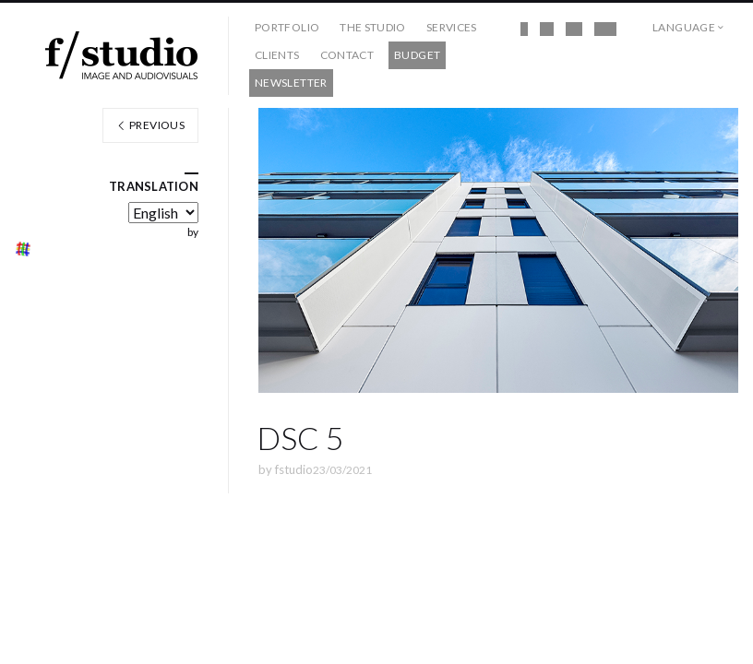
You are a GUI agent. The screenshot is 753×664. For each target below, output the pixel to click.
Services (451, 27)
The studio (373, 27)
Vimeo (574, 29)
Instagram (547, 29)
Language (683, 27)
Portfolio (287, 27)
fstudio (294, 469)
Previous (150, 125)
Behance (605, 29)
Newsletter (291, 82)
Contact (347, 55)
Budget (417, 55)
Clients (277, 55)
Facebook (524, 29)
